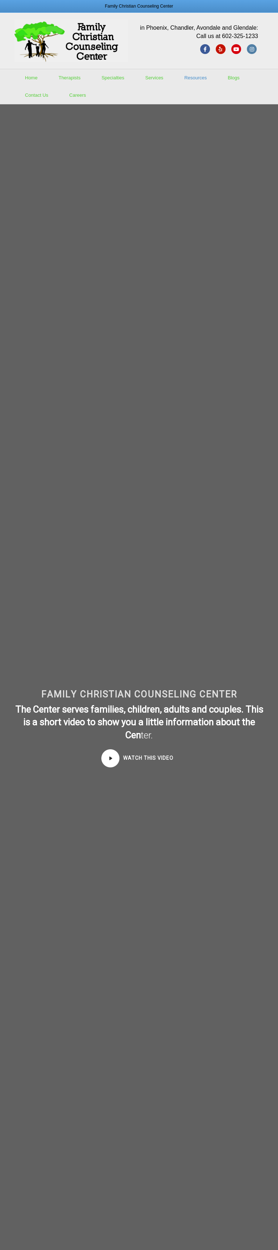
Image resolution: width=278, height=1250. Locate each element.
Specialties (112, 77)
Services (154, 77)
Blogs (234, 77)
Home (31, 77)
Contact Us (36, 95)
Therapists (70, 77)
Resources (195, 77)
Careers (77, 95)
